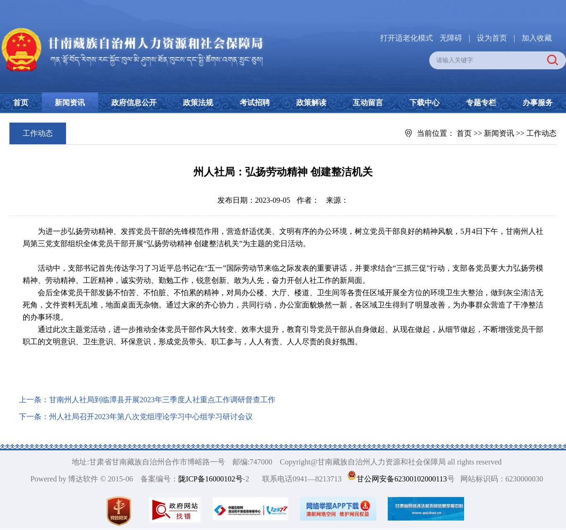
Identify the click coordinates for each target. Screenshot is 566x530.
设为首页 (492, 38)
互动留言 (368, 103)
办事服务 (538, 103)
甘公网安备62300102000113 (402, 479)
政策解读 (311, 103)
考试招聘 (255, 103)
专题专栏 (481, 103)
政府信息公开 (134, 103)
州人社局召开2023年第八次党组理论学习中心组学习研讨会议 (151, 417)
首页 (20, 103)
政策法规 (198, 103)
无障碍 (451, 38)
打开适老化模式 (406, 38)
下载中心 (424, 103)
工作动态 (541, 133)
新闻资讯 (70, 103)
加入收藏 (537, 38)
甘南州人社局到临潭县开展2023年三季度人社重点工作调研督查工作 (162, 400)
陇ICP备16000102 (206, 479)
